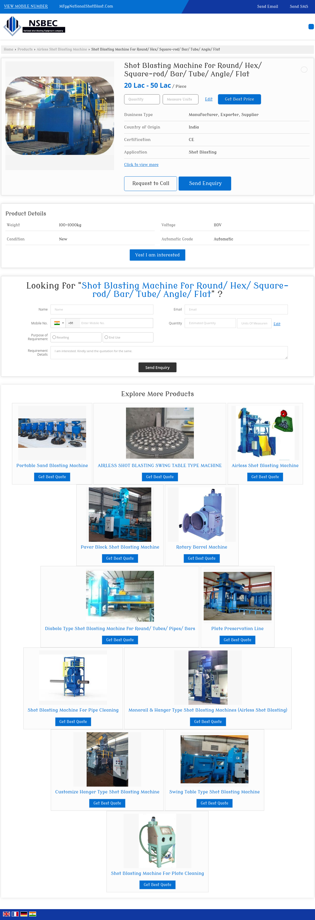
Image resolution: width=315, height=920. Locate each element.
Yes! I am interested (157, 255)
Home (8, 49)
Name (43, 309)
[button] (26, 7)
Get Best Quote (52, 477)
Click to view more (141, 165)
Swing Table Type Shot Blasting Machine (214, 791)
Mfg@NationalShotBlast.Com (86, 6)
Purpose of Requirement (38, 337)
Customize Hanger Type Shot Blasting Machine (107, 791)
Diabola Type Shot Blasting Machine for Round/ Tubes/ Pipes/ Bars (120, 628)
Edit (209, 99)
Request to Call (150, 183)
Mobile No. (39, 323)
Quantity (175, 323)
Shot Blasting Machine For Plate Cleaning (157, 873)
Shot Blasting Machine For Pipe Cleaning (73, 710)
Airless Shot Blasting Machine (62, 49)
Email (178, 309)
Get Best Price (239, 99)
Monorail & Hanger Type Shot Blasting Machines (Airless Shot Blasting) (207, 710)
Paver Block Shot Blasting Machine (120, 547)
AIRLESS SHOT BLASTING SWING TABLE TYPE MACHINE (160, 465)
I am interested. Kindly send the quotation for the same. (169, 352)
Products (25, 49)
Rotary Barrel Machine (201, 547)
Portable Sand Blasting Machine (52, 465)
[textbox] (181, 99)
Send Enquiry (205, 183)
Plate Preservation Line (237, 628)
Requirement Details (38, 352)
